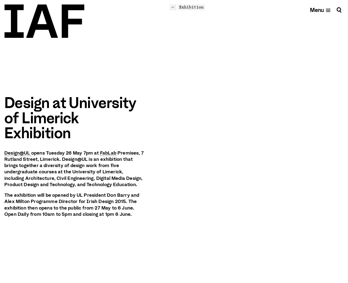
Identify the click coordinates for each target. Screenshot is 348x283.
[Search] (339, 10)
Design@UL (17, 153)
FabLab (108, 153)
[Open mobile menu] (320, 10)
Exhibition (191, 7)
